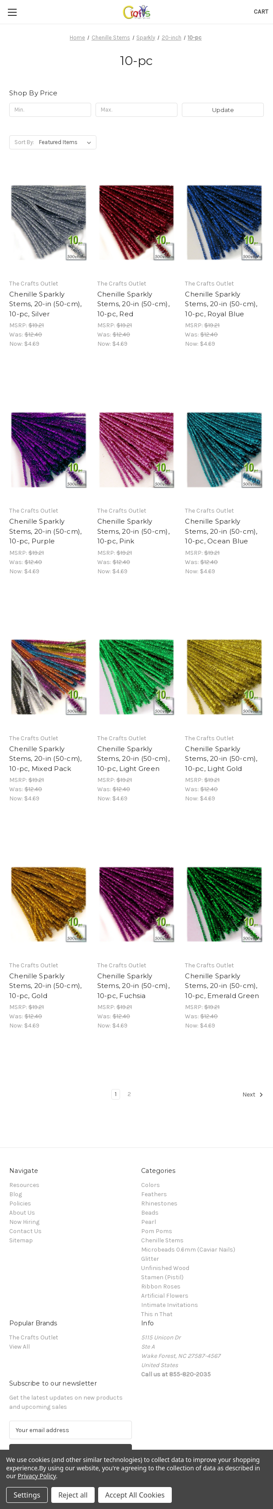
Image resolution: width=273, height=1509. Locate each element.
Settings (27, 1495)
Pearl (148, 1222)
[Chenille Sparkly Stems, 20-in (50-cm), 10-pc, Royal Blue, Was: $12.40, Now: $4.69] (224, 222)
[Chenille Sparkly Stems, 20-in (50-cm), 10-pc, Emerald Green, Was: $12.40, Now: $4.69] (224, 904)
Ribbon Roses (161, 1286)
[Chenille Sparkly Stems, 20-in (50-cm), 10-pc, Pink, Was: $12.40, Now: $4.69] (137, 449)
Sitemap (21, 1240)
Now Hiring (24, 1222)
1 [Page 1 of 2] (116, 1094)
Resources (24, 1185)
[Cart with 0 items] (261, 11)
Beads (150, 1212)
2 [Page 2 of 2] (129, 1094)
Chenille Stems (162, 1240)
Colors (150, 1185)
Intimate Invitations (169, 1305)
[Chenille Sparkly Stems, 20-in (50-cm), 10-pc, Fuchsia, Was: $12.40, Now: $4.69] (137, 904)
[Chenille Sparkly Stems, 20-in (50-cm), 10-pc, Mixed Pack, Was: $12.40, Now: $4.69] (49, 677)
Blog (15, 1194)
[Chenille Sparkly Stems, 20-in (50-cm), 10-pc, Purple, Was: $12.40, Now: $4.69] (49, 449)
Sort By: (24, 142)
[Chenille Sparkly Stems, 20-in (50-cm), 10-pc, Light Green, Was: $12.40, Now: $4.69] (137, 677)
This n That (157, 1314)
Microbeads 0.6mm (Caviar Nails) (188, 1249)
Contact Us (25, 1231)
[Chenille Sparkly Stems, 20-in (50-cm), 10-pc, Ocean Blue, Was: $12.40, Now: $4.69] (224, 449)
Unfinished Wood (165, 1268)
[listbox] (67, 142)
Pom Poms (156, 1231)
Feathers (154, 1194)
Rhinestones (159, 1203)
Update (223, 109)
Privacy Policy (37, 1476)
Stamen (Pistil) (162, 1277)
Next (252, 1094)
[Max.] (136, 110)
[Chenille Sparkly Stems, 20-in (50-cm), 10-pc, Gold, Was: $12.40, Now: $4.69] (49, 904)
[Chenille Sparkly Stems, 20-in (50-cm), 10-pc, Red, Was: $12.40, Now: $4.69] (137, 222)
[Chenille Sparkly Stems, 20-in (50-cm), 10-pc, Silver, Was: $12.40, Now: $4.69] (49, 222)
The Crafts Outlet (33, 1337)
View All (19, 1346)
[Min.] (50, 110)
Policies (20, 1203)
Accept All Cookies (135, 1495)
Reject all (73, 1495)
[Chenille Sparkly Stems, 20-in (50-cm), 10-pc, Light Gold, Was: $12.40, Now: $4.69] (224, 677)
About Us (22, 1212)
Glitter (150, 1259)
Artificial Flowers (164, 1295)
